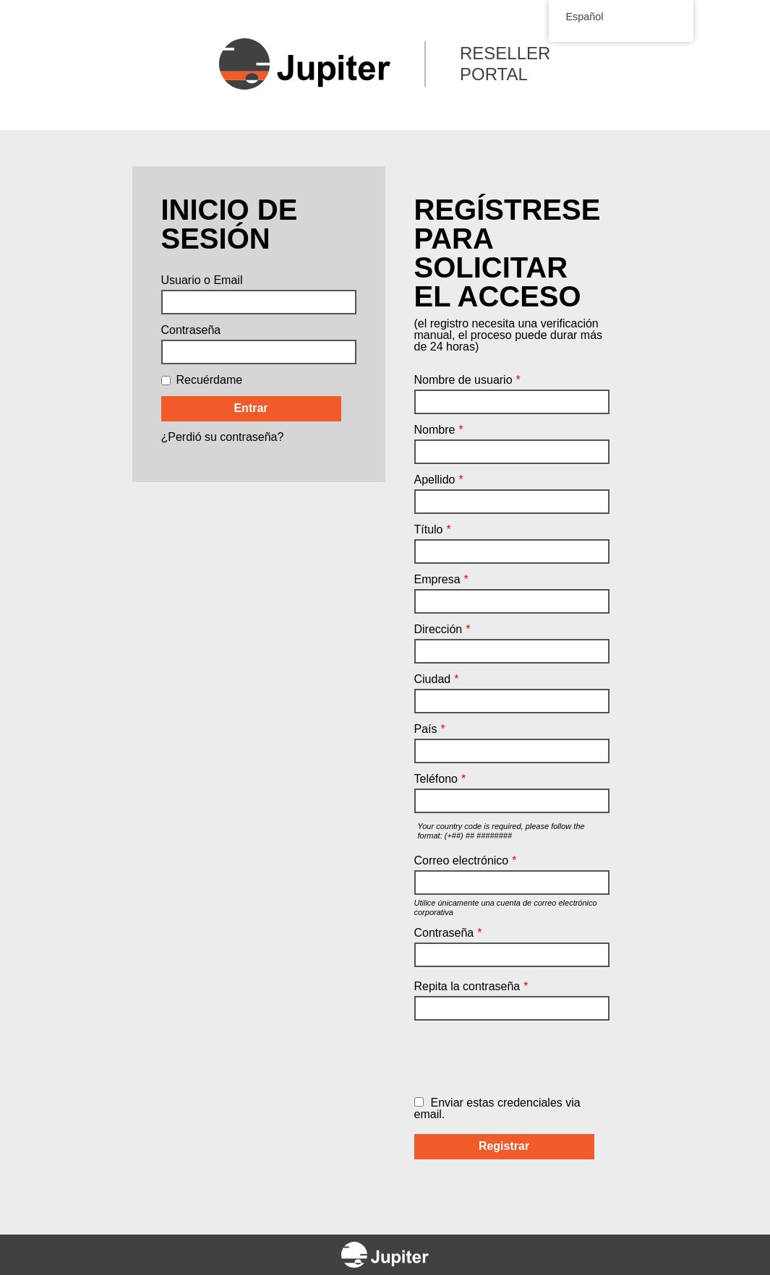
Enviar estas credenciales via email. (497, 1108)
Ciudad (436, 679)
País (429, 729)
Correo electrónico (465, 861)
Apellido (438, 480)
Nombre (438, 430)
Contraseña (191, 330)
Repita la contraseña (471, 986)
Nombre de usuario (467, 380)
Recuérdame (202, 380)
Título (432, 530)
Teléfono (440, 779)
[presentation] (524, 1059)
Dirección (442, 629)
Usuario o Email (202, 280)
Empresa (441, 579)
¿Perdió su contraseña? (222, 437)
